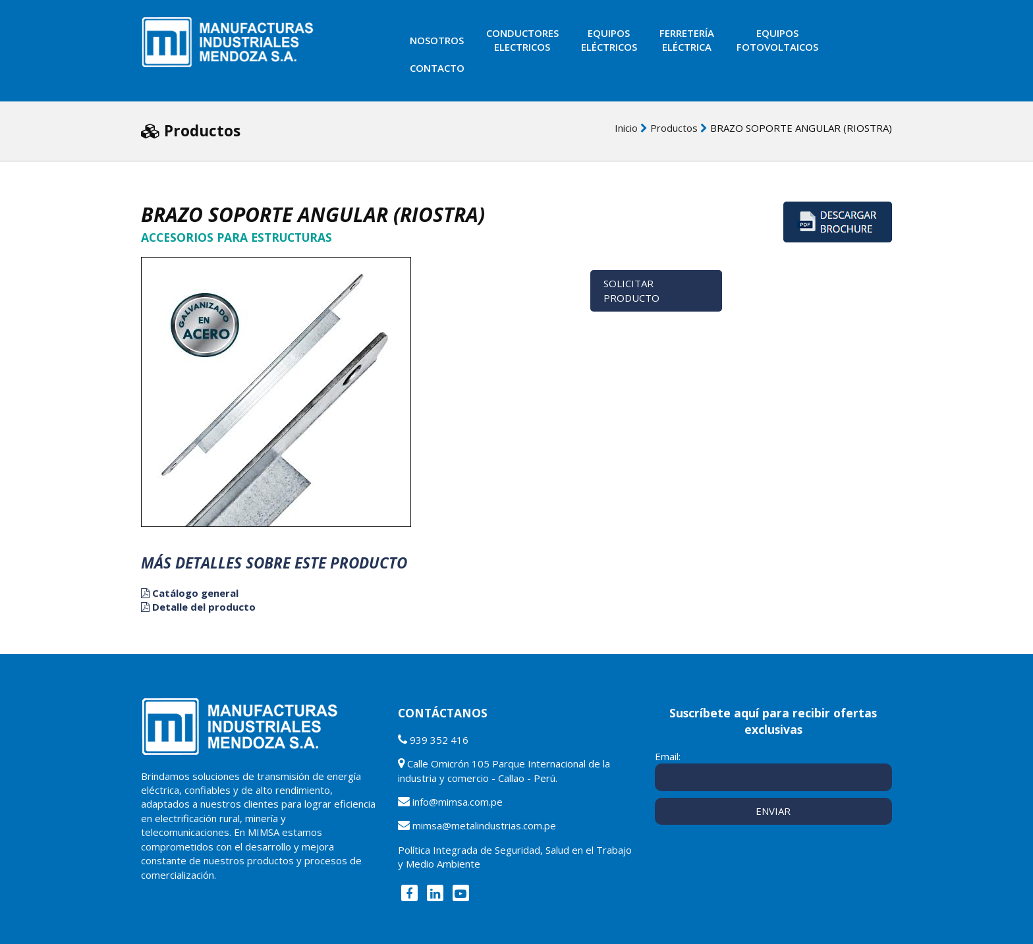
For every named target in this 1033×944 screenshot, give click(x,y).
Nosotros (437, 40)
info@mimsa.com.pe (457, 801)
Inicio (626, 127)
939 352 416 (439, 739)
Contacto (437, 67)
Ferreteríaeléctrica (686, 39)
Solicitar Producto (631, 290)
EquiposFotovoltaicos (777, 39)
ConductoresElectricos (522, 39)
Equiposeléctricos (609, 39)
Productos (674, 127)
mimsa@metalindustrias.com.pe (484, 825)
